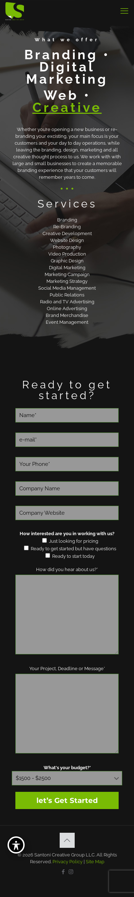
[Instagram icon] (71, 872)
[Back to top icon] (67, 840)
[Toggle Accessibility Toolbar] (16, 845)
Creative (67, 107)
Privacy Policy (68, 861)
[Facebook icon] (63, 872)
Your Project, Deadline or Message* (67, 668)
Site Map (95, 861)
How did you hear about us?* (67, 569)
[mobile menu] (124, 11)
